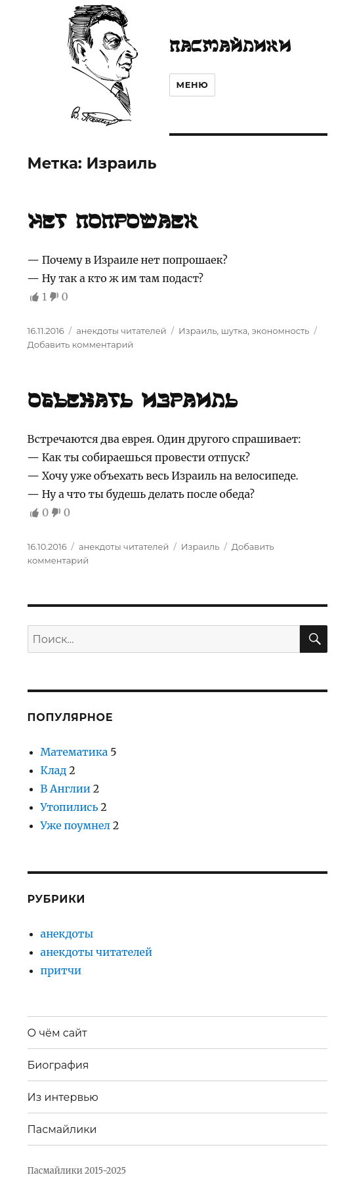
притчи (61, 970)
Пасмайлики (230, 46)
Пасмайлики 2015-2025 (77, 1170)
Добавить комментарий (81, 344)
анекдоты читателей (121, 330)
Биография (58, 1065)
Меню (193, 84)
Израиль (197, 330)
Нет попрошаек (113, 221)
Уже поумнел (75, 825)
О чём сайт (57, 1033)
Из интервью (63, 1097)
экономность (280, 330)
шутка (234, 330)
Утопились (69, 807)
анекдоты (67, 933)
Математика (74, 751)
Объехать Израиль (132, 400)
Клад (54, 770)
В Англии (66, 788)
